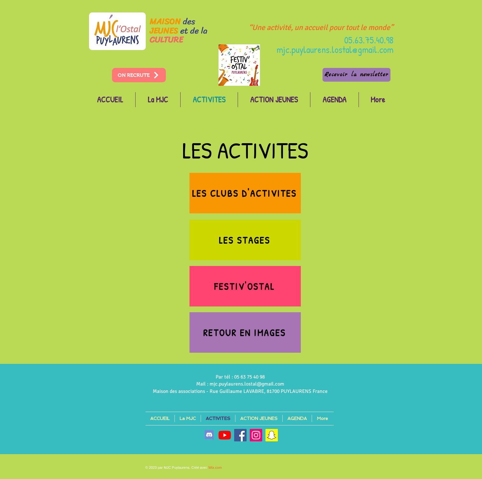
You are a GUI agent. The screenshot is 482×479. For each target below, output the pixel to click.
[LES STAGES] (245, 240)
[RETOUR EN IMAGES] (245, 332)
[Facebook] (240, 435)
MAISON (165, 21)
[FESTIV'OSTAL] (245, 286)
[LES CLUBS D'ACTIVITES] (245, 193)
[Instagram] (256, 435)
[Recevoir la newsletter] (356, 75)
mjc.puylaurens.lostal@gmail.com (335, 49)
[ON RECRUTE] (139, 75)
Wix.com (215, 467)
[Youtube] (225, 435)
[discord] (209, 435)
